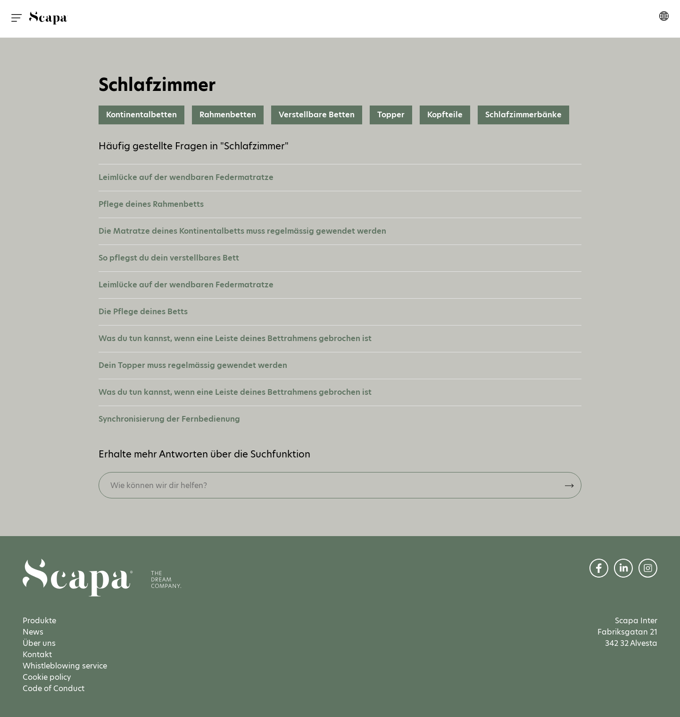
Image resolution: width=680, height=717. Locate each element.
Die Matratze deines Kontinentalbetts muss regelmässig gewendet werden (242, 231)
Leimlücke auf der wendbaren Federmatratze (186, 177)
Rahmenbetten (227, 114)
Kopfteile (445, 114)
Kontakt (37, 654)
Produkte (39, 620)
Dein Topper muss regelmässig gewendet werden (193, 365)
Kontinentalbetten (141, 114)
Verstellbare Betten (317, 114)
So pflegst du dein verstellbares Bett (169, 258)
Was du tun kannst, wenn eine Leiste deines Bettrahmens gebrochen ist (235, 338)
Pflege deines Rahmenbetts (151, 204)
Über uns (39, 643)
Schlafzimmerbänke (523, 114)
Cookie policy (47, 677)
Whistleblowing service (65, 665)
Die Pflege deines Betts (143, 311)
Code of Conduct (53, 688)
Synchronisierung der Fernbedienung (169, 419)
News (33, 632)
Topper (391, 114)
